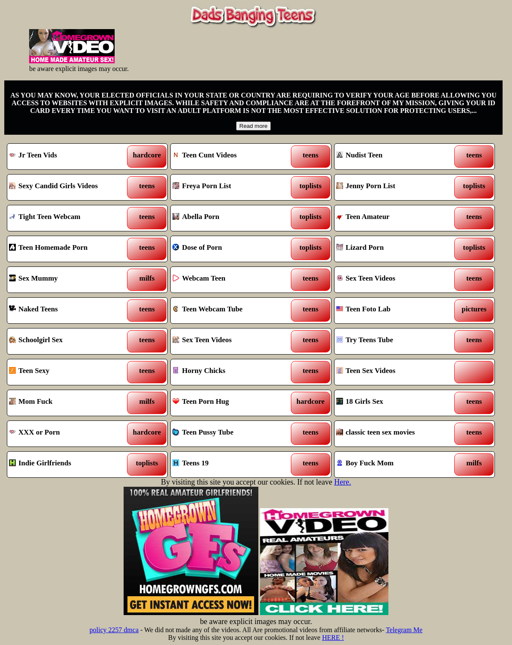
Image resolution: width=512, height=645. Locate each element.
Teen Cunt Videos (230, 156)
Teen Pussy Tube (230, 434)
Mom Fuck (66, 403)
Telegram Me (404, 629)
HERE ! (333, 637)
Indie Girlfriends (66, 464)
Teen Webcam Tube (230, 310)
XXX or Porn (66, 434)
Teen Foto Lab (394, 310)
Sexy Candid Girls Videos (66, 187)
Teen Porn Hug (230, 403)
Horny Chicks (230, 372)
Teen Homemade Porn (66, 249)
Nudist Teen (394, 156)
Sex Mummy (66, 280)
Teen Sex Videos (394, 372)
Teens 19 (230, 464)
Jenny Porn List (394, 187)
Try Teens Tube (394, 341)
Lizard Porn (394, 249)
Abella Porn (230, 218)
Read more (254, 126)
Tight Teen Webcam (66, 218)
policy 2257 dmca (114, 629)
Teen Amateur (394, 218)
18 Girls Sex (394, 403)
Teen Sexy (66, 372)
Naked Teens (66, 310)
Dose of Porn (230, 249)
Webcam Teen (230, 280)
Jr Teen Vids (66, 156)
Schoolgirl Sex (66, 341)
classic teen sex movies (394, 434)
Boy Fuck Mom (394, 464)
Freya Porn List (230, 187)
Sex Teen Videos (394, 280)
